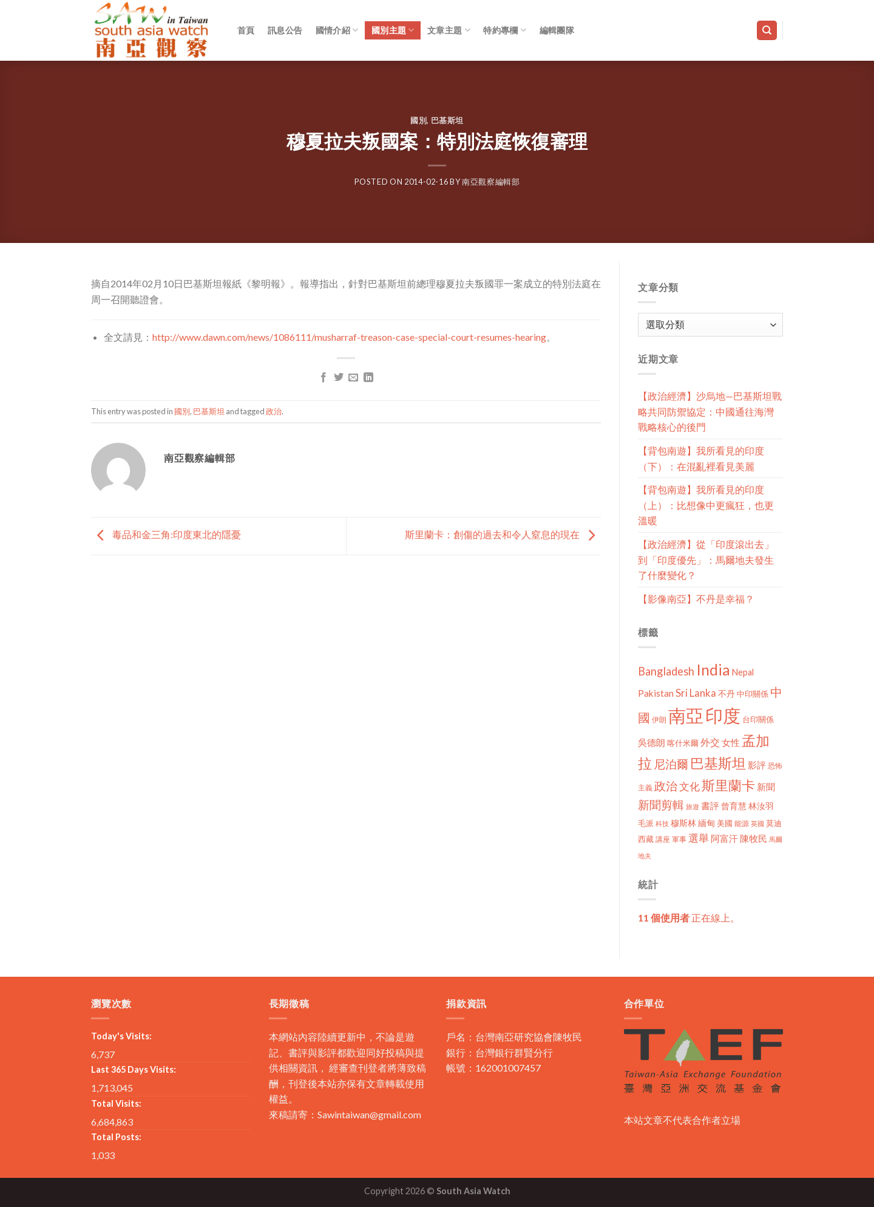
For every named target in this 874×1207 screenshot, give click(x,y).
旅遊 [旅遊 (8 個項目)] (692, 806)
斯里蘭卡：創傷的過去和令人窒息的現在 (503, 534)
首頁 (246, 30)
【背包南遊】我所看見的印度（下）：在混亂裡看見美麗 (701, 458)
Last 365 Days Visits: (133, 1069)
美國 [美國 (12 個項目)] (725, 823)
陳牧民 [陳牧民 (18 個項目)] (753, 838)
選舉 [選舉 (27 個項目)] (698, 838)
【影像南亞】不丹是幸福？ (696, 598)
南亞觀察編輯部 (491, 181)
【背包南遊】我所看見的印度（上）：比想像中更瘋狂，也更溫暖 (706, 505)
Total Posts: (116, 1137)
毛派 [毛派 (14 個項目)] (646, 823)
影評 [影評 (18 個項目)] (757, 765)
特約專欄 (504, 30)
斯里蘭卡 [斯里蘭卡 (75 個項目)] (728, 785)
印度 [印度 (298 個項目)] (722, 715)
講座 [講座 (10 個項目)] (663, 839)
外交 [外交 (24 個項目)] (710, 742)
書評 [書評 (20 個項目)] (710, 805)
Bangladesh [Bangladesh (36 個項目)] (666, 671)
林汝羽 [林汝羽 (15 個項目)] (761, 806)
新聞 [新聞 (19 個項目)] (766, 786)
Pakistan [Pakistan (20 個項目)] (656, 693)
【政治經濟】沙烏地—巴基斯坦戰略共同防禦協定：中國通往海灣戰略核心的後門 (710, 411)
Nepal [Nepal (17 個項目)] (743, 672)
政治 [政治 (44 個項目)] (665, 786)
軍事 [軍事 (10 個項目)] (679, 839)
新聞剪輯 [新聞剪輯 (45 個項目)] (661, 805)
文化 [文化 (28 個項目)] (689, 786)
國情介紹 (337, 30)
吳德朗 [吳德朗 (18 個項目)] (651, 742)
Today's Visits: (121, 1036)
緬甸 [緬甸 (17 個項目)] (706, 823)
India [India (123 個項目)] (713, 670)
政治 (274, 411)
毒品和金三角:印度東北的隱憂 (166, 534)
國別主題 (393, 30)
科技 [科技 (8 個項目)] (662, 823)
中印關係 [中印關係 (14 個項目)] (752, 694)
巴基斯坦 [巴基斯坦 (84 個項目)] (718, 763)
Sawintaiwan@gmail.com (369, 1114)
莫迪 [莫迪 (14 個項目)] (774, 823)
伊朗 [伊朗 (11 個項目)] (659, 719)
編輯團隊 (557, 30)
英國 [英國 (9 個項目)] (757, 823)
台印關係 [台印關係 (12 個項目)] (758, 719)
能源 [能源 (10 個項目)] (741, 823)
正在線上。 (689, 917)
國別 (418, 120)
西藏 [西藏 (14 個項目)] (646, 839)
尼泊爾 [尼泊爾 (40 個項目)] (671, 764)
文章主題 (448, 30)
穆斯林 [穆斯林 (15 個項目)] (683, 823)
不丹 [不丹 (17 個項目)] (726, 693)
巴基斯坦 (447, 120)
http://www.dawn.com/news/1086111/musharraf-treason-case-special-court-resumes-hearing (349, 337)
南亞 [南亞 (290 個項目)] (685, 715)
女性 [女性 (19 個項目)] (731, 742)
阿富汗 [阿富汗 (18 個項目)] (724, 838)
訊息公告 (285, 30)
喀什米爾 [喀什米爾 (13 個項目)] (683, 743)
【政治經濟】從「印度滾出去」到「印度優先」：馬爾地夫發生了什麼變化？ (706, 559)
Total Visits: (116, 1103)
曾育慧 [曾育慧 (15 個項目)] (734, 806)
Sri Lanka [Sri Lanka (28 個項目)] (696, 692)
